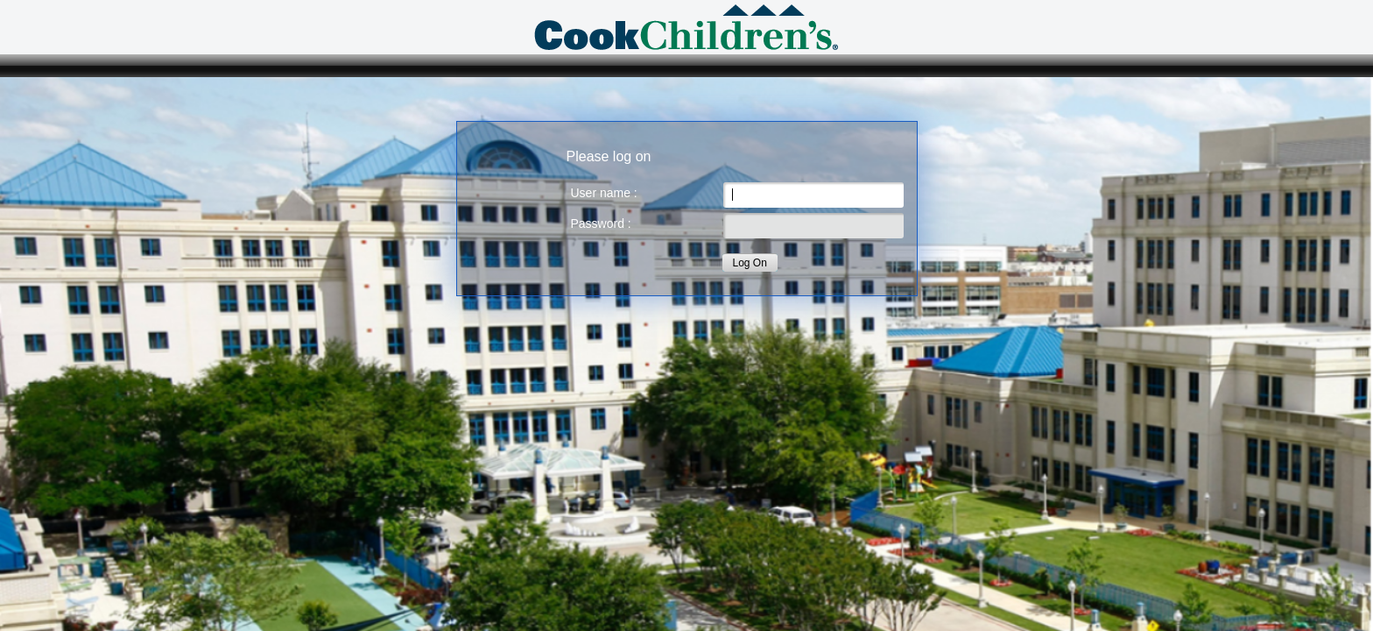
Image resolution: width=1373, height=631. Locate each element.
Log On (750, 263)
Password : (601, 223)
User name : (604, 193)
